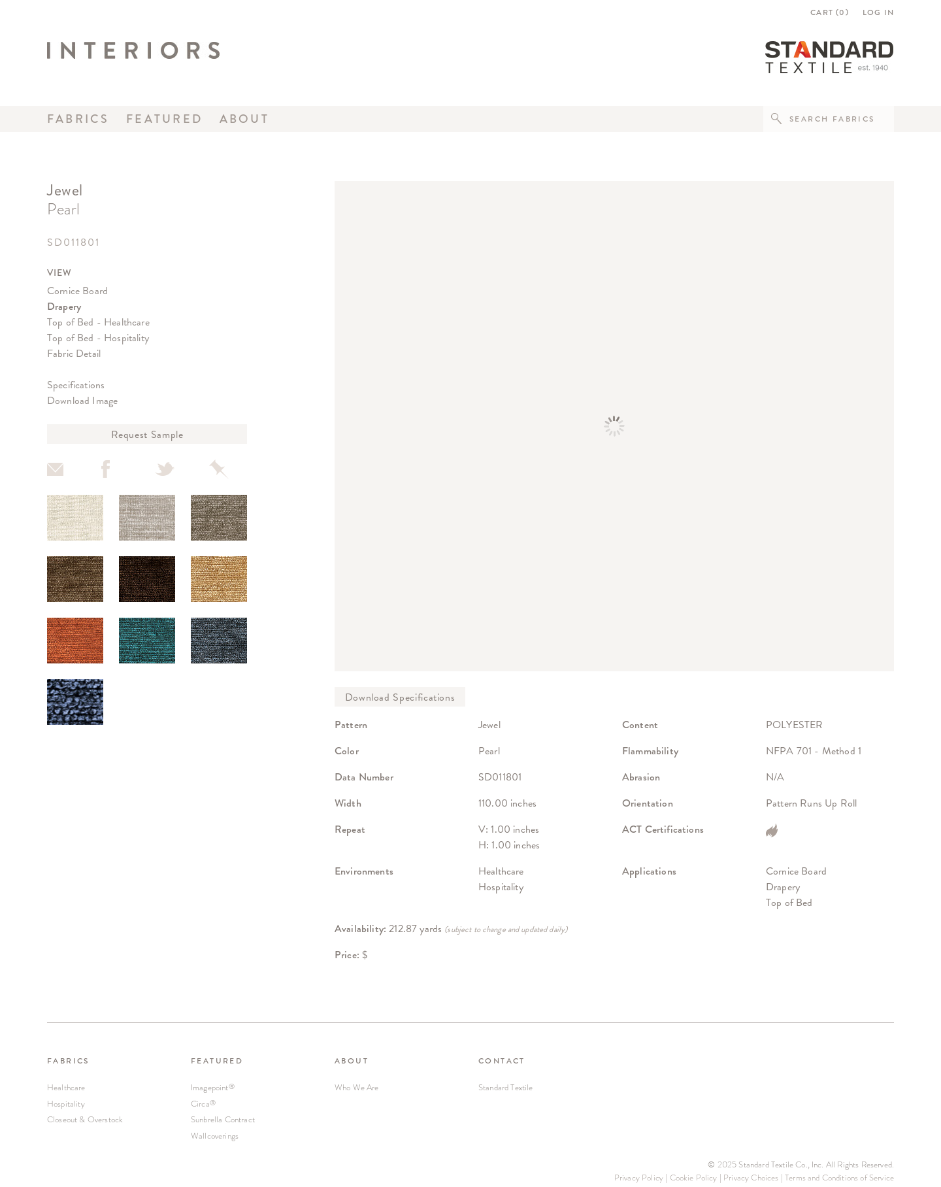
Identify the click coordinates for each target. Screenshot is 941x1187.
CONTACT (501, 1061)
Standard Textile (505, 1087)
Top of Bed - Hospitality (98, 337)
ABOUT (352, 1061)
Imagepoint (213, 1087)
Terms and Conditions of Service (839, 1177)
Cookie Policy (694, 1177)
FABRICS (68, 1061)
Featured (164, 119)
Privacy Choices (750, 1177)
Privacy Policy (638, 1177)
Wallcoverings (215, 1135)
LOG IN (878, 12)
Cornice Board (77, 290)
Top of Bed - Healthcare (98, 322)
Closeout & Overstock (85, 1119)
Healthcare (66, 1087)
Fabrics (78, 119)
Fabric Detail (74, 353)
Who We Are (357, 1087)
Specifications (76, 385)
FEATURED (217, 1061)
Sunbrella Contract (223, 1119)
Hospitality (66, 1103)
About (244, 119)
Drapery (64, 306)
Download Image (82, 400)
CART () (829, 12)
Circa (203, 1103)
